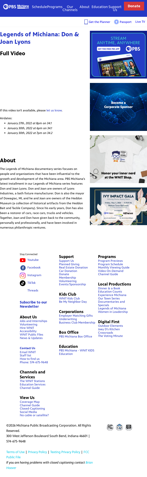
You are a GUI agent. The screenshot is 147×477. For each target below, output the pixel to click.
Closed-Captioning (32, 408)
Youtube (33, 260)
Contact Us (27, 348)
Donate (134, 6)
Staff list (25, 355)
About (84, 7)
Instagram (34, 275)
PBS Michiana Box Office (75, 336)
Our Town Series (109, 298)
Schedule (39, 7)
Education (100, 7)
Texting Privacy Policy (65, 452)
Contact (119, 427)
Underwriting (68, 319)
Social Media (28, 412)
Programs (54, 7)
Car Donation (68, 271)
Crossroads (105, 332)
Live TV (140, 22)
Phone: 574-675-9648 (34, 362)
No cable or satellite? (34, 415)
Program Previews (110, 261)
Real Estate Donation (73, 267)
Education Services (33, 384)
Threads (32, 290)
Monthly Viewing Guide (113, 267)
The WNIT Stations (32, 381)
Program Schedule (110, 264)
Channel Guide (30, 388)
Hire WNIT (27, 328)
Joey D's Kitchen (109, 329)
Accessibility (28, 331)
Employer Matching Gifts (76, 315)
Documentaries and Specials (111, 303)
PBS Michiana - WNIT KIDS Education (76, 352)
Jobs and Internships (33, 321)
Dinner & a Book (109, 288)
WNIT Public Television (16, 7)
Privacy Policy (37, 452)
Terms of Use (15, 452)
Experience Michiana (112, 295)
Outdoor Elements (110, 326)
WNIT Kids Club (69, 298)
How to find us (30, 359)
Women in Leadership (113, 312)
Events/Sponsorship (72, 284)
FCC (110, 427)
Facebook (34, 267)
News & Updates (31, 338)
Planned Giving (69, 264)
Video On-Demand (110, 271)
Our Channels (69, 8)
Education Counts (110, 291)
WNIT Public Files (31, 334)
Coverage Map (30, 402)
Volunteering (28, 324)
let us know (54, 110)
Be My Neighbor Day (73, 301)
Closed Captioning (129, 427)
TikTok (31, 283)
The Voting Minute (110, 336)
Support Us (115, 8)
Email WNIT (28, 352)
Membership (67, 277)
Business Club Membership (77, 322)
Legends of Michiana (112, 308)
